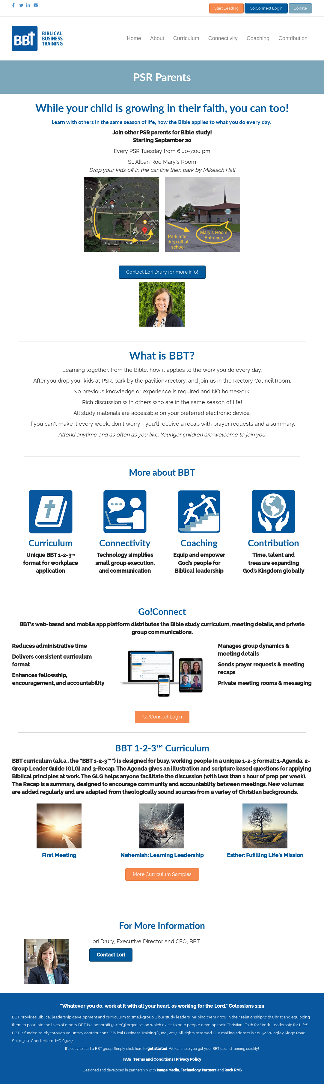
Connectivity (223, 37)
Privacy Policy (188, 1057)
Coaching (258, 37)
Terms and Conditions (153, 1057)
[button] (162, 270)
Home (134, 37)
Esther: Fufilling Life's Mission (265, 853)
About (157, 37)
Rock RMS (233, 1069)
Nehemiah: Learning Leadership (162, 853)
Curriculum (186, 37)
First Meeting (59, 853)
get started (157, 1047)
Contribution (293, 37)
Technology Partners (198, 1069)
